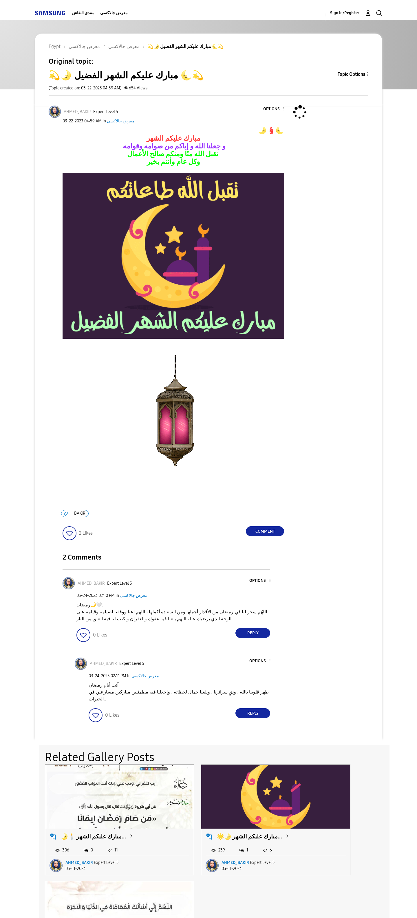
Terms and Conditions (135, 906)
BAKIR (79, 513)
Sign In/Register (344, 12)
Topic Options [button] (351, 74)
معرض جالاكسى (114, 12)
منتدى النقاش (83, 12)
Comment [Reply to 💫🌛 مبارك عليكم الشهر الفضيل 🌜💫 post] (265, 531)
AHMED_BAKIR (79, 846)
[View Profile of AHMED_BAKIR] (77, 111)
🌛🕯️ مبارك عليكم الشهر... (93, 820)
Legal (232, 906)
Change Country (277, 906)
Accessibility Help (67, 906)
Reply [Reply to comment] (253, 632)
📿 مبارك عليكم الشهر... (326, 820)
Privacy (193, 906)
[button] (274, 109)
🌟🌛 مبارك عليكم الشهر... (211, 820)
